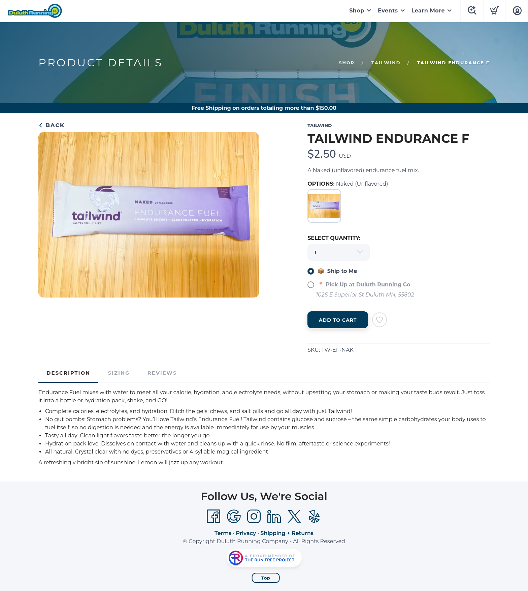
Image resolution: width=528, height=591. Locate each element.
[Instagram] (254, 516)
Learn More (428, 10)
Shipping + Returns (287, 533)
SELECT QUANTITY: (333, 238)
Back (51, 125)
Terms (222, 533)
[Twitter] (294, 516)
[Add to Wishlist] (379, 319)
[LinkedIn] (274, 516)
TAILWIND (386, 62)
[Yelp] (314, 516)
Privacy (246, 533)
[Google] (234, 516)
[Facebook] (213, 516)
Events (388, 10)
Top (265, 578)
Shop (356, 10)
